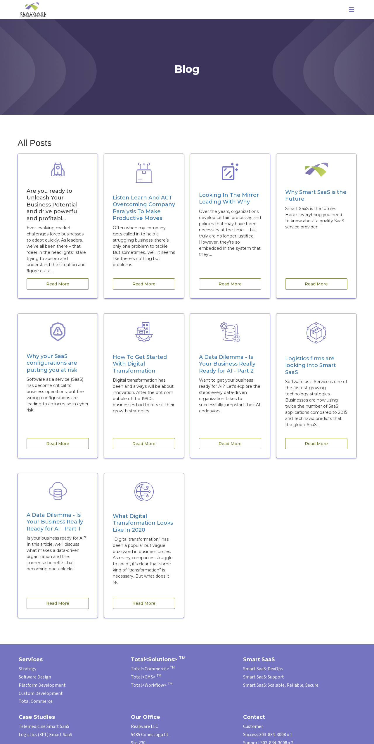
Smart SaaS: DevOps (263, 669)
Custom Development (41, 693)
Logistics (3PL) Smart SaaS (45, 734)
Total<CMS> (146, 677)
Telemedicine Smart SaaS (44, 726)
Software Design (35, 677)
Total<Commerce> (153, 669)
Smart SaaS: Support (263, 677)
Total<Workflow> (151, 685)
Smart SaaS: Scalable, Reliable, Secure (280, 685)
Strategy (27, 669)
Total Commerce (36, 701)
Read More (57, 284)
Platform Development (42, 685)
